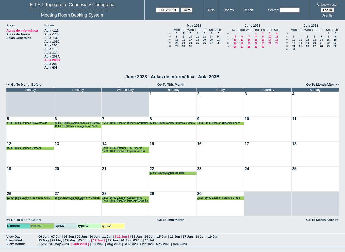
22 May (57, 240)
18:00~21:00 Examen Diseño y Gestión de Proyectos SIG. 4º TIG (77, 198)
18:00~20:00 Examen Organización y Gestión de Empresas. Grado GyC (218, 123)
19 (170, 36)
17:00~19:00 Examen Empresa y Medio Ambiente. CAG (172, 123)
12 (204, 36)
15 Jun (162, 236)
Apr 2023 (45, 244)
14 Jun (149, 236)
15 (176, 40)
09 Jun (82, 236)
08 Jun (69, 236)
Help (211, 10)
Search (273, 10)
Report (248, 10)
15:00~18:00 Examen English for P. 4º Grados (124, 151)
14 (218, 36)
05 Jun (83, 240)
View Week (14, 240)
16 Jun (175, 236)
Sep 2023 (131, 244)
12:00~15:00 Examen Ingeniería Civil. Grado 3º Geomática (28, 198)
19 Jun (213, 236)
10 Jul (149, 240)
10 (190, 36)
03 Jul (137, 240)
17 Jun (188, 236)
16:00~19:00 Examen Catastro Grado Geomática (218, 198)
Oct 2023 (146, 244)
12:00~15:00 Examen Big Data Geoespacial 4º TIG (167, 173)
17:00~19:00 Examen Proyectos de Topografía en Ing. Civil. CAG (27, 123)
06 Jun (43, 236)
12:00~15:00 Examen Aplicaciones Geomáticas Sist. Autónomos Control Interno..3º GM (124, 198)
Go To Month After (320, 84)
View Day (13, 236)
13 (211, 36)
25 (197, 43)
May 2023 (194, 25)
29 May (70, 240)
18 (170, 33)
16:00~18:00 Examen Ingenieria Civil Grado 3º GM (76, 126)
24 (190, 43)
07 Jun (56, 236)
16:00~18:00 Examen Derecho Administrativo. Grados (24, 148)
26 (204, 43)
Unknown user (327, 4)
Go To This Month (170, 84)
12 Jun (122, 236)
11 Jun (107, 236)
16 (183, 40)
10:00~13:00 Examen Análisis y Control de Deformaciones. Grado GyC (77, 123)
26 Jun (125, 240)
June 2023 (252, 25)
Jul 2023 (98, 244)
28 (218, 43)
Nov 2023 (163, 244)
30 (183, 46)
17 (190, 40)
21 (218, 40)
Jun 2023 (80, 244)
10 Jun (94, 236)
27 (211, 43)
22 (176, 43)
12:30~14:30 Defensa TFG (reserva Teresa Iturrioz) (122, 148)
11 (197, 36)
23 (183, 43)
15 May (43, 240)
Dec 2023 (180, 244)
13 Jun (136, 236)
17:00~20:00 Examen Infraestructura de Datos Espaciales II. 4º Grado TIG (125, 201)
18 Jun (200, 236)
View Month (15, 244)
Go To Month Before (26, 84)
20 (170, 40)
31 (190, 46)
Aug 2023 (114, 244)
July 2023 (311, 25)
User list (327, 15)
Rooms (229, 10)
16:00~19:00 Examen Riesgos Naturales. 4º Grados (125, 123)
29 (176, 46)
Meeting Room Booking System (72, 15)
